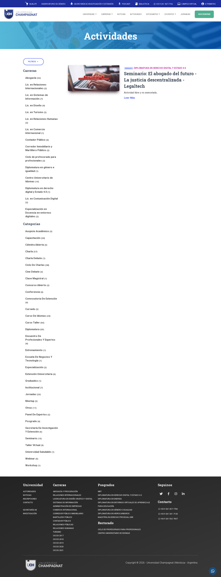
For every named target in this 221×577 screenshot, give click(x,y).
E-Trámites (208, 3)
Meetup (31, 401)
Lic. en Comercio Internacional (35, 131)
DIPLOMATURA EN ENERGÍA (110, 499)
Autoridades (29, 491)
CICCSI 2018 (58, 539)
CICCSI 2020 (58, 547)
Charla (31, 251)
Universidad (90, 14)
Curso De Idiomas (37, 315)
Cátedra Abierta (36, 244)
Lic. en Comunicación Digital (41, 200)
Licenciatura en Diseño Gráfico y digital (72, 499)
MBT (100, 491)
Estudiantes (153, 14)
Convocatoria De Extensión (41, 300)
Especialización (36, 367)
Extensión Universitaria (40, 374)
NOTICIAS (27, 495)
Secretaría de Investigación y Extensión (91, 3)
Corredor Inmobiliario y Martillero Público (38, 148)
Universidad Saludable (39, 451)
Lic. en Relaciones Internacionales (36, 86)
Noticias (121, 14)
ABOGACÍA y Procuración (65, 491)
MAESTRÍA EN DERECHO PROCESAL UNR (115, 517)
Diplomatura (34, 329)
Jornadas (185, 14)
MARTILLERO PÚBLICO (62, 517)
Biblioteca (142, 3)
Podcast (124, 3)
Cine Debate (34, 271)
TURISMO (57, 532)
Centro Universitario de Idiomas (39, 179)
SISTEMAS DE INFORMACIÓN (65, 502)
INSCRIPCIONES (30, 499)
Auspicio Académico (38, 231)
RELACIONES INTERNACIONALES (67, 495)
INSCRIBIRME (204, 14)
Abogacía (33, 77)
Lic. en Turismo (36, 112)
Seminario (33, 438)
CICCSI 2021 (58, 550)
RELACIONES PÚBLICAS (63, 525)
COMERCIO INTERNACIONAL (65, 510)
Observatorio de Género (53, 4)
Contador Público (37, 139)
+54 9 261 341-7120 (168, 514)
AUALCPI (31, 4)
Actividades (136, 14)
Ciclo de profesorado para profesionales (40, 159)
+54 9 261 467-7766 (163, 4)
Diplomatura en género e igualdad (39, 169)
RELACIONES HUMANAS (63, 528)
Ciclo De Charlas (37, 265)
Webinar (31, 458)
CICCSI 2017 (58, 536)
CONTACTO (28, 502)
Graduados (33, 380)
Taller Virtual (34, 445)
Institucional (34, 387)
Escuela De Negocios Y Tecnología (38, 358)
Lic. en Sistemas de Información (36, 97)
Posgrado (32, 421)
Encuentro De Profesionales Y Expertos (40, 340)
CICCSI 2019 (58, 543)
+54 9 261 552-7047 (168, 519)
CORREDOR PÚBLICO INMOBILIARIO (68, 513)
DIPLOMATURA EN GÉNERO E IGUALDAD (115, 510)
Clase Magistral (36, 278)
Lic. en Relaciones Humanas (41, 121)
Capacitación (35, 238)
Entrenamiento (35, 350)
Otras (31, 407)
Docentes (170, 14)
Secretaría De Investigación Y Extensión (41, 430)
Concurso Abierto (37, 285)
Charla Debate (35, 258)
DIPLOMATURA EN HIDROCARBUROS (114, 513)
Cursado (32, 309)
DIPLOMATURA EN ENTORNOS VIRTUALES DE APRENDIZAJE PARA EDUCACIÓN (124, 504)
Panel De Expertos (37, 414)
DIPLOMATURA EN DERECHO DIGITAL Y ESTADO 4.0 (120, 495)
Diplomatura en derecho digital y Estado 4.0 (39, 190)
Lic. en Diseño (35, 105)
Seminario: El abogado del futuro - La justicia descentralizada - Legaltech (160, 79)
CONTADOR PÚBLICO (62, 521)
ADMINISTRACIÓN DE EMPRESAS (67, 506)
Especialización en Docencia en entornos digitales (38, 213)
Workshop (33, 465)
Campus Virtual (187, 3)
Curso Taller (34, 322)
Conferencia (34, 291)
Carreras (107, 14)
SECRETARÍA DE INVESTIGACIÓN (30, 512)
